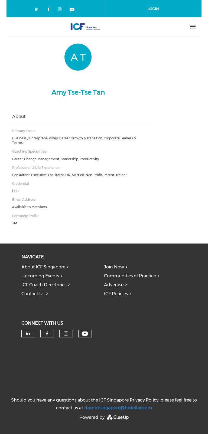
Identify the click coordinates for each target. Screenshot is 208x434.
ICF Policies (116, 293)
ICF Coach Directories (43, 284)
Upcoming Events (40, 275)
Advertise (113, 284)
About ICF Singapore (43, 266)
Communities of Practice (130, 275)
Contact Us (32, 293)
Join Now (114, 266)
